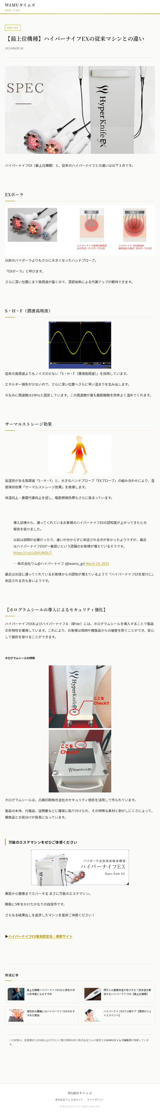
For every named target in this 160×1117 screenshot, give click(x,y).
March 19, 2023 (97, 563)
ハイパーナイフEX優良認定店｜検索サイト (40, 936)
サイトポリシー (96, 1099)
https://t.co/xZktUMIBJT (32, 552)
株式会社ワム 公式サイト (69, 1099)
